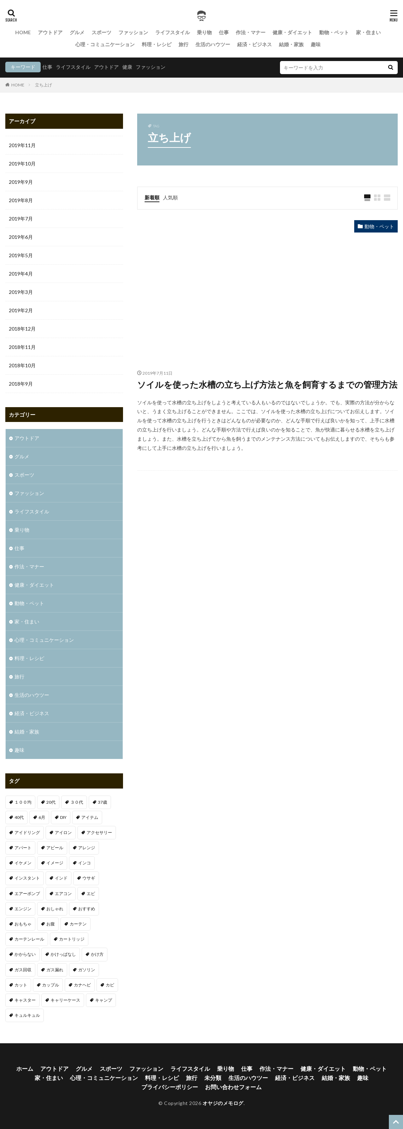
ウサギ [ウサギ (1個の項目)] (88, 878)
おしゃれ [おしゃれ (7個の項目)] (54, 908)
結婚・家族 (291, 44)
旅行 (183, 44)
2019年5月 (21, 255)
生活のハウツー (212, 44)
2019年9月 (21, 182)
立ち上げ (43, 84)
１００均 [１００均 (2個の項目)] (22, 802)
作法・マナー (250, 32)
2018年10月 (22, 365)
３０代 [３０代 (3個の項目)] (76, 802)
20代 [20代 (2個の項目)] (51, 802)
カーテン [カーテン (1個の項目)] (78, 923)
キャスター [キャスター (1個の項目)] (25, 1000)
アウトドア (50, 32)
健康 (127, 67)
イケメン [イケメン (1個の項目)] (22, 862)
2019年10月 (22, 164)
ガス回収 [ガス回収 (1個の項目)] (22, 969)
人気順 (170, 197)
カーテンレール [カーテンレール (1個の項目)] (29, 939)
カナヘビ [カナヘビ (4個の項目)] (82, 985)
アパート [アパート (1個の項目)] (22, 847)
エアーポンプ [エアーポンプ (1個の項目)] (27, 893)
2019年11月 (22, 145)
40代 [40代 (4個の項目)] (19, 817)
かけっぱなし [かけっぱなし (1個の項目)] (63, 954)
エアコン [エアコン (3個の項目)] (63, 893)
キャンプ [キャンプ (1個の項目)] (103, 1000)
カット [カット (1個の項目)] (20, 985)
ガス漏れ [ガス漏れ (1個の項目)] (54, 969)
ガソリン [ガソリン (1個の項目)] (86, 969)
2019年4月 (21, 274)
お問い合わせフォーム (233, 1086)
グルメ (77, 32)
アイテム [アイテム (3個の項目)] (89, 817)
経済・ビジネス (254, 44)
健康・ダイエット (292, 32)
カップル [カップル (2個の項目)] (50, 985)
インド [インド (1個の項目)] (61, 878)
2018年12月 (22, 329)
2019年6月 (21, 237)
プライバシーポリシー (169, 1086)
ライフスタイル (172, 32)
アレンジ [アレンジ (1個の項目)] (86, 847)
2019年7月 (21, 219)
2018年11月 (22, 347)
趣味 (316, 44)
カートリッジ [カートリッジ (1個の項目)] (71, 939)
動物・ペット (334, 32)
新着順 (152, 197)
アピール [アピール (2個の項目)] (54, 847)
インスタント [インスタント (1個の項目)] (27, 878)
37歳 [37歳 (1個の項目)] (102, 802)
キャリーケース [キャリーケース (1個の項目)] (65, 1000)
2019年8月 (21, 200)
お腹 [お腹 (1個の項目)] (50, 923)
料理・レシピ (156, 44)
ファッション (133, 32)
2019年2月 (21, 310)
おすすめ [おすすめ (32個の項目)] (86, 908)
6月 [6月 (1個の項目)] (42, 817)
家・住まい (368, 32)
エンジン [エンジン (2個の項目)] (22, 908)
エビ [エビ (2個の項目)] (91, 893)
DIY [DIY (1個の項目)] (63, 817)
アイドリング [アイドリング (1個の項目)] (27, 832)
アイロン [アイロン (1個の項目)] (63, 832)
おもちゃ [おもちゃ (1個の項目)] (22, 923)
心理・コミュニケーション (105, 44)
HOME (23, 32)
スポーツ (101, 32)
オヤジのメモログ (223, 1103)
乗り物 (204, 32)
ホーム (24, 1068)
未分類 (212, 1077)
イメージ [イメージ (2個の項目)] (54, 862)
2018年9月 (21, 384)
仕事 (224, 32)
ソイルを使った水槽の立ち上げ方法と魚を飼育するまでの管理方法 (267, 384)
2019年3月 (21, 292)
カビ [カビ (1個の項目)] (110, 985)
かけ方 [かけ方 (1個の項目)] (97, 954)
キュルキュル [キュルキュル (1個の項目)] (27, 1015)
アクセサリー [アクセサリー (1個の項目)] (99, 832)
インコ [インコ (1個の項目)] (84, 862)
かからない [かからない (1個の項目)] (25, 954)
